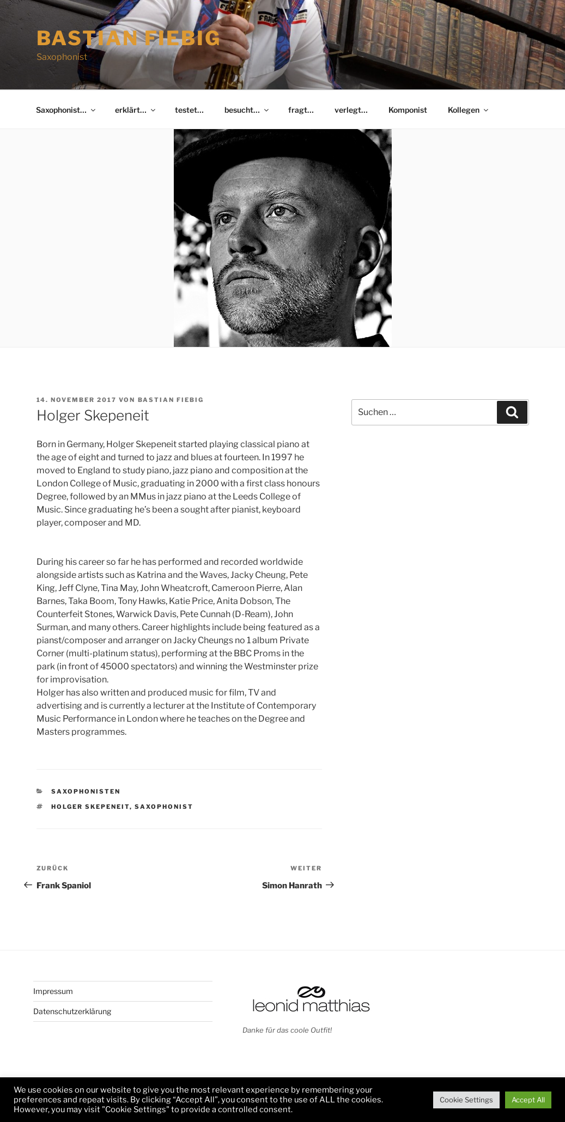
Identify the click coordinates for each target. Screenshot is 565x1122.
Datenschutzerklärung (72, 1011)
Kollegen (469, 109)
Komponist (407, 109)
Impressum (53, 991)
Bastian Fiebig (129, 38)
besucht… (247, 109)
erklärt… (136, 109)
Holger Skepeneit (90, 806)
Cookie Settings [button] (466, 1099)
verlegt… (351, 109)
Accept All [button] (528, 1099)
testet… (189, 109)
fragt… (301, 109)
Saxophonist (164, 806)
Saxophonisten (85, 791)
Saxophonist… (66, 109)
